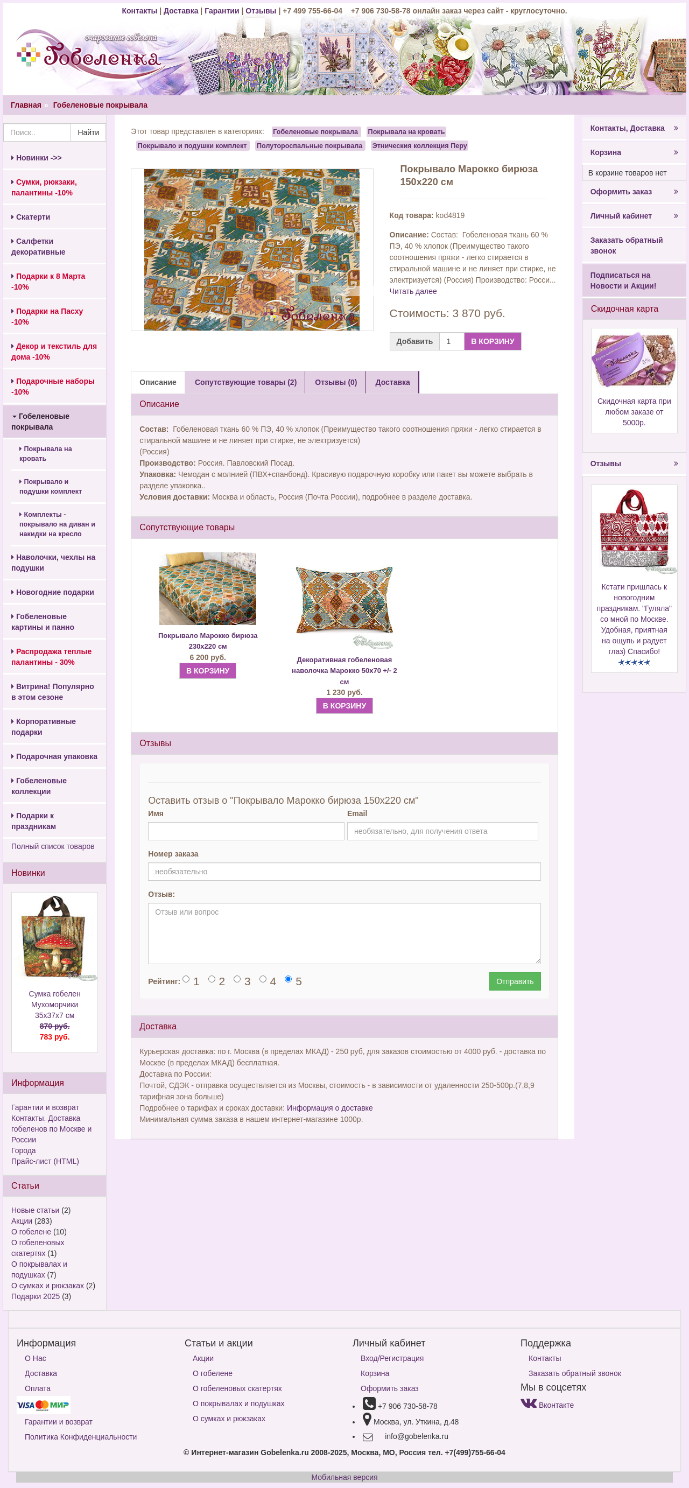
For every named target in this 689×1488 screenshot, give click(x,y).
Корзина (634, 152)
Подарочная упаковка (54, 756)
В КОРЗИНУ (492, 341)
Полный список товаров (53, 846)
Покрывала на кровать (45, 453)
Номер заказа (173, 854)
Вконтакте (547, 1405)
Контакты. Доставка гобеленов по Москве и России (51, 1129)
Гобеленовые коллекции (39, 786)
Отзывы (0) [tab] (336, 382)
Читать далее (413, 291)
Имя (156, 813)
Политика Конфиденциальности (81, 1437)
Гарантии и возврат (45, 1107)
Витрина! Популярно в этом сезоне (52, 691)
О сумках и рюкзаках (47, 1285)
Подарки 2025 (35, 1296)
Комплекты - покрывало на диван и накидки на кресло (57, 524)
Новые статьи (35, 1210)
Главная (26, 105)
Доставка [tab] (393, 382)
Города (23, 1150)
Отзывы (261, 10)
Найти (88, 132)
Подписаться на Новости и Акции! (623, 280)
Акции (21, 1221)
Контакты (140, 10)
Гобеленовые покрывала (100, 105)
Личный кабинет (634, 215)
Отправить (514, 981)
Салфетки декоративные (38, 246)
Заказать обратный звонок (626, 245)
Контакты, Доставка (634, 128)
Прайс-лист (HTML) (45, 1161)
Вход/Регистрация (392, 1358)
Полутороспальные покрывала (309, 145)
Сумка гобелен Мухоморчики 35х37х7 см (55, 1015)
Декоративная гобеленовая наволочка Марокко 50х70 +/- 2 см (344, 671)
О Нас (35, 1358)
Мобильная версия (344, 1477)
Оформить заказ (634, 191)
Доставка (181, 10)
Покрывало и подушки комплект (50, 486)
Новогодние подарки (52, 592)
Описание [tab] (158, 382)
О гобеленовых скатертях (237, 1388)
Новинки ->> (36, 157)
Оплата (38, 1388)
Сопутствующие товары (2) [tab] (246, 382)
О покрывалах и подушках (238, 1403)
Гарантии (222, 10)
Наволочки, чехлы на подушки (53, 562)
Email (357, 813)
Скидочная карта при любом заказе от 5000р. (634, 412)
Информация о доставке (330, 1108)
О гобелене (31, 1231)
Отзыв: (161, 894)
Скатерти (30, 217)
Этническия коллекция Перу (419, 145)
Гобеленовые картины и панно (42, 621)
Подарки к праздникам (33, 821)
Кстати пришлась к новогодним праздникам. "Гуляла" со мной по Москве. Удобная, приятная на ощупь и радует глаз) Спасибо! (634, 619)
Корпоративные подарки (43, 726)
